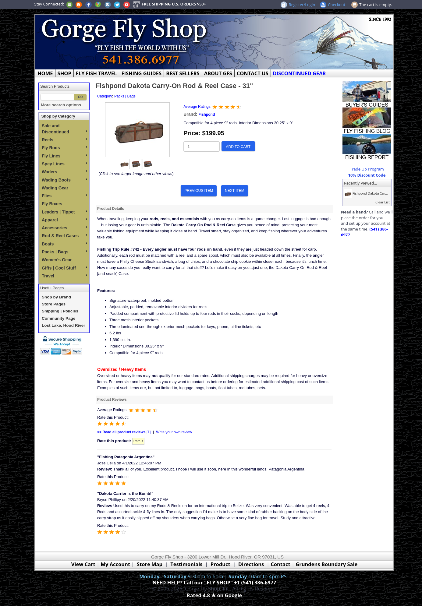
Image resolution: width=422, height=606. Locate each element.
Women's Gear (57, 259)
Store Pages (54, 304)
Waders (64, 171)
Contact (281, 564)
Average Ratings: (197, 106)
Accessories (64, 227)
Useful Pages (52, 288)
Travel (64, 275)
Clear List (382, 202)
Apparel (64, 219)
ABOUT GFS (218, 73)
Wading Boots (64, 180)
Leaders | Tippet (64, 212)
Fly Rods (64, 147)
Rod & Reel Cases (64, 235)
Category (104, 96)
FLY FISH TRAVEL (96, 73)
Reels (64, 139)
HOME (45, 73)
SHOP (64, 73)
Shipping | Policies (60, 311)
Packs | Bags (64, 251)
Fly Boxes (52, 203)
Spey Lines (64, 163)
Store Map (149, 564)
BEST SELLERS (182, 73)
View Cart (83, 564)
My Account (115, 564)
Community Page (58, 318)
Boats (64, 243)
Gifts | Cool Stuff (64, 268)
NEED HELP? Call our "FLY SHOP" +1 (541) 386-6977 (214, 582)
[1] (124, 432)
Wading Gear (55, 187)
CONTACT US (252, 73)
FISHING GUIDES (141, 73)
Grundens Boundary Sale (326, 564)
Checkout (336, 4)
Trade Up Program (367, 169)
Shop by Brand (56, 297)
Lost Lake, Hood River (63, 325)
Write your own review (174, 432)
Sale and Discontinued (64, 128)
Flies (64, 195)
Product (220, 564)
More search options (61, 105)
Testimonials (186, 564)
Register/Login (302, 4)
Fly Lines (64, 155)
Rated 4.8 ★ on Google (214, 595)
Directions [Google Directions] (251, 564)
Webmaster (214, 602)
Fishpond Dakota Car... (365, 193)
